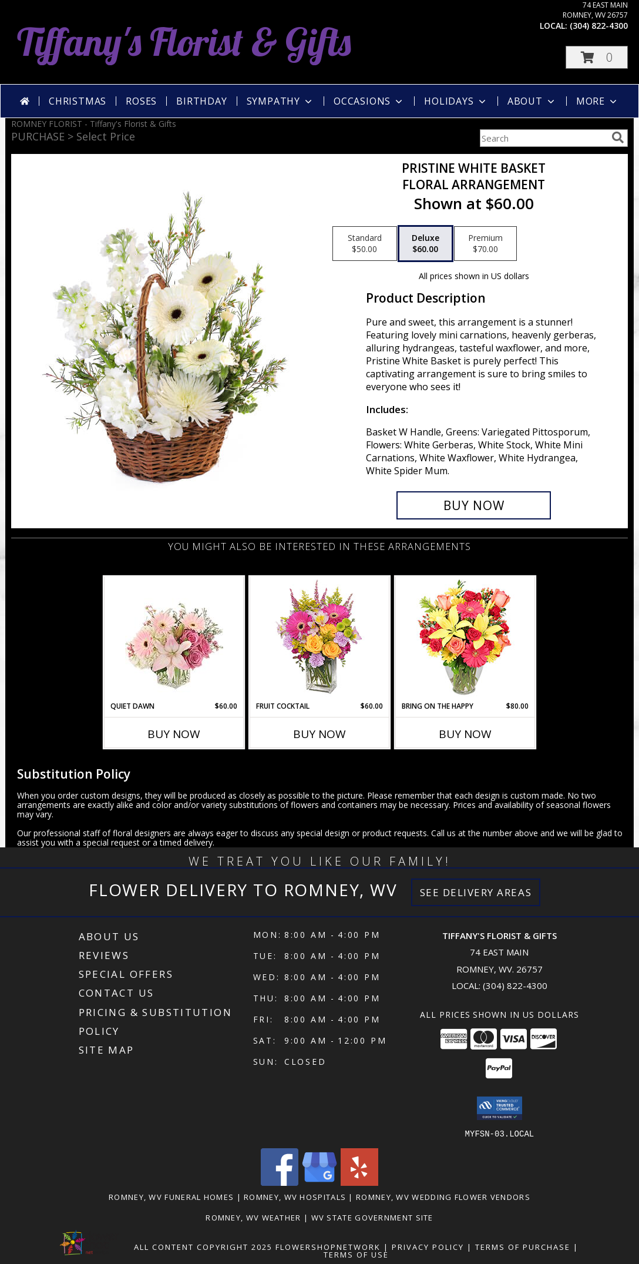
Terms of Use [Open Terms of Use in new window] (356, 1254)
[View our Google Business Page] (319, 1182)
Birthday (201, 101)
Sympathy (280, 101)
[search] (617, 137)
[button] (597, 57)
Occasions (369, 101)
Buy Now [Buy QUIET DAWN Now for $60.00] (173, 734)
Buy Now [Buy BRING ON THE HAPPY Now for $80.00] (465, 734)
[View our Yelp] (359, 1182)
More (597, 101)
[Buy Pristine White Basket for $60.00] (473, 505)
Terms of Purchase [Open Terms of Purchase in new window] (522, 1246)
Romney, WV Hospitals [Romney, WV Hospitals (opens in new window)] (295, 1196)
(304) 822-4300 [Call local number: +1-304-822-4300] (599, 25)
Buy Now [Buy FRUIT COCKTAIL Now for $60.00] (319, 734)
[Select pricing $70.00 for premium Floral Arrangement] (485, 244)
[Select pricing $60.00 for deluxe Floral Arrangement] (425, 244)
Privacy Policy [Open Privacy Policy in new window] (428, 1246)
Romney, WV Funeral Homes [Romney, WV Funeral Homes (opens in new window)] (171, 1196)
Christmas (77, 101)
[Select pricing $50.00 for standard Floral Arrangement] (364, 244)
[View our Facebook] (279, 1182)
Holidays (455, 101)
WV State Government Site (372, 1217)
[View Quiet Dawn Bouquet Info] (174, 639)
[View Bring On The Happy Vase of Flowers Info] (465, 639)
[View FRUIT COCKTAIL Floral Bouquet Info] (320, 639)
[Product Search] (543, 138)
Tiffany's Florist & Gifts (184, 41)
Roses (141, 101)
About (532, 101)
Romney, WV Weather (253, 1217)
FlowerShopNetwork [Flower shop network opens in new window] (328, 1246)
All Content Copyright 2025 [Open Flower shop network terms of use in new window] (203, 1246)
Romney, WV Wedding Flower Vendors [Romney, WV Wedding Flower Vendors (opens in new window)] (443, 1196)
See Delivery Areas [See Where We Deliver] (476, 892)
